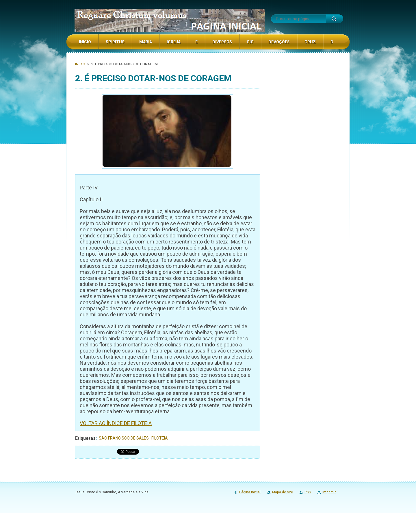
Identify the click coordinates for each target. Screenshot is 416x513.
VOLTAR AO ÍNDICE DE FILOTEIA (116, 423)
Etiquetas (85, 438)
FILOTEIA (159, 438)
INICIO (80, 64)
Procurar (334, 18)
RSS (307, 492)
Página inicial (250, 492)
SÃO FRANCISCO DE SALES (124, 438)
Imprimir (329, 492)
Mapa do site (282, 492)
